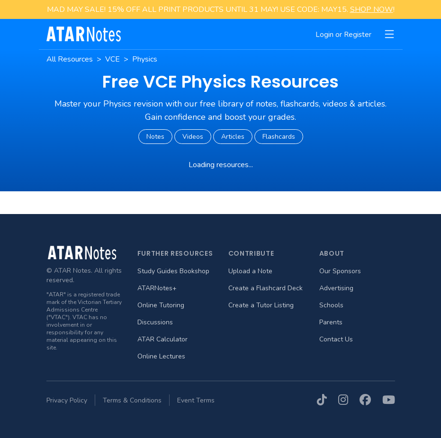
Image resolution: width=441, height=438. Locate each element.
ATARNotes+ (157, 288)
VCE (112, 59)
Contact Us (336, 339)
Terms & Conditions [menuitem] (132, 400)
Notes (155, 136)
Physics (144, 59)
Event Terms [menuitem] (196, 400)
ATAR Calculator (162, 339)
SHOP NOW (371, 9)
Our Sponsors (340, 271)
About (332, 253)
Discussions (155, 322)
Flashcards (278, 136)
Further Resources (175, 253)
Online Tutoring (160, 305)
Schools (331, 305)
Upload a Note (250, 271)
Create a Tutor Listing (261, 305)
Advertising (336, 288)
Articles (232, 136)
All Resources (69, 59)
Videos (192, 136)
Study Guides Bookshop (173, 271)
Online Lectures (161, 356)
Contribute (251, 253)
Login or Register (343, 34)
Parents (330, 322)
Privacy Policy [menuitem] (66, 400)
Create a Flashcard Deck (265, 288)
